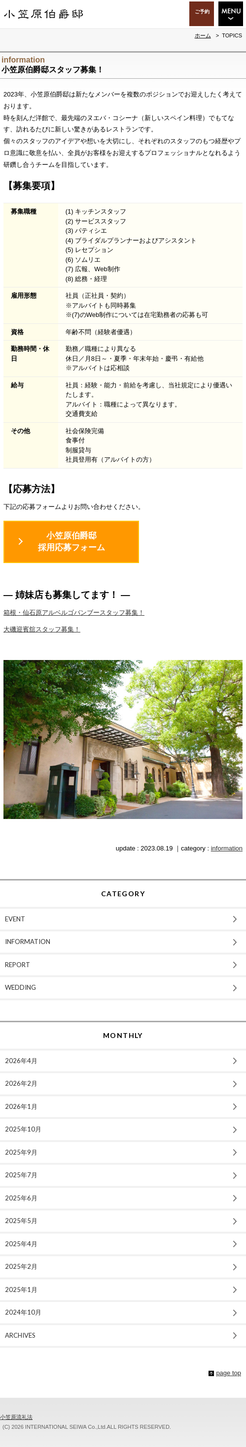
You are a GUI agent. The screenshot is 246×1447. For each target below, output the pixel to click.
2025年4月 (21, 1244)
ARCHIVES (20, 1335)
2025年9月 (21, 1152)
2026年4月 (21, 1061)
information (227, 848)
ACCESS (169, 13)
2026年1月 (21, 1106)
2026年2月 (21, 1083)
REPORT (17, 965)
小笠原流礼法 (16, 1417)
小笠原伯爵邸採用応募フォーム (71, 541)
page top (228, 1373)
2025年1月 (21, 1289)
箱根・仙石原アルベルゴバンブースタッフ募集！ (73, 612)
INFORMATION (27, 941)
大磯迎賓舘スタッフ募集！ (41, 629)
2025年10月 (23, 1129)
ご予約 (202, 11)
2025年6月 (21, 1198)
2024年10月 (23, 1312)
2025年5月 (21, 1221)
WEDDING (20, 987)
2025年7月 (21, 1175)
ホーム (203, 35)
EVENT (15, 919)
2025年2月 (21, 1266)
